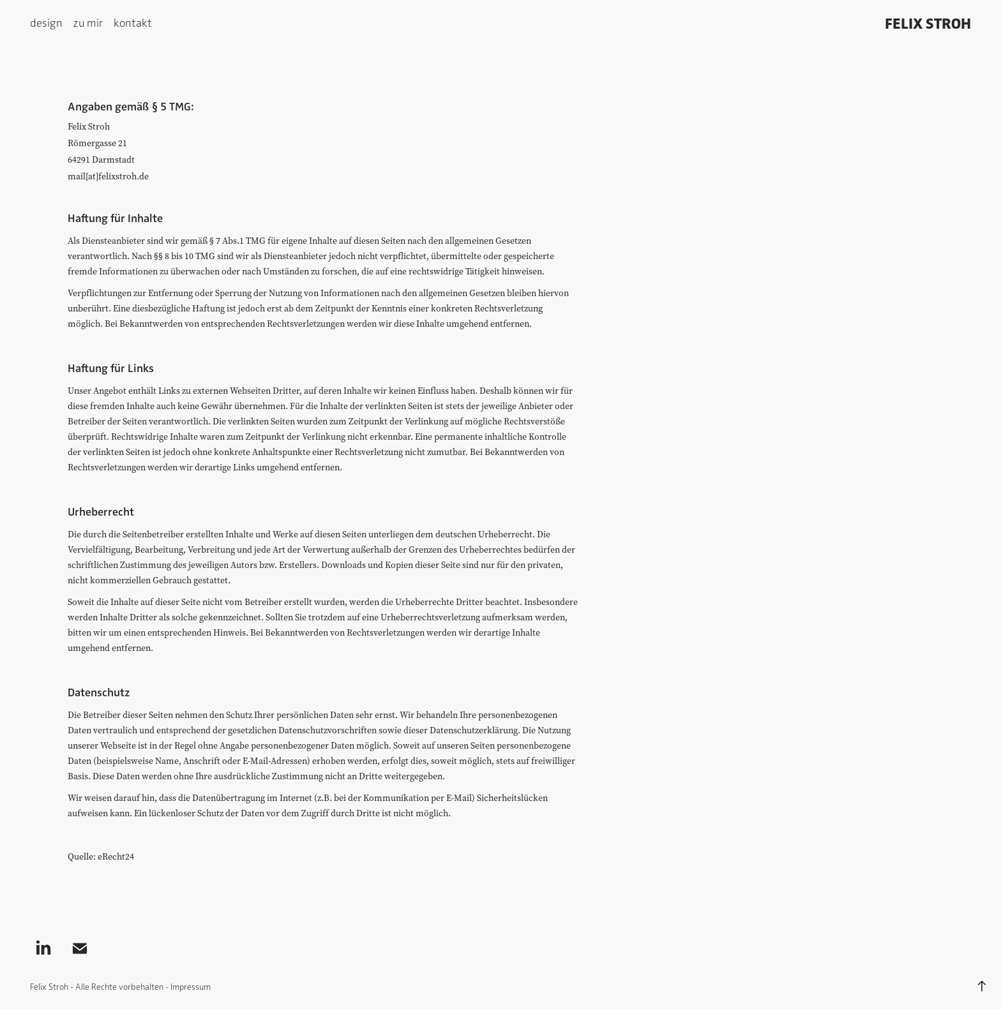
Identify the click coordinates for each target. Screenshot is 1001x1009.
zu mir (88, 22)
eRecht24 (116, 857)
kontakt (133, 22)
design (46, 22)
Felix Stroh (928, 22)
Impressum (190, 986)
